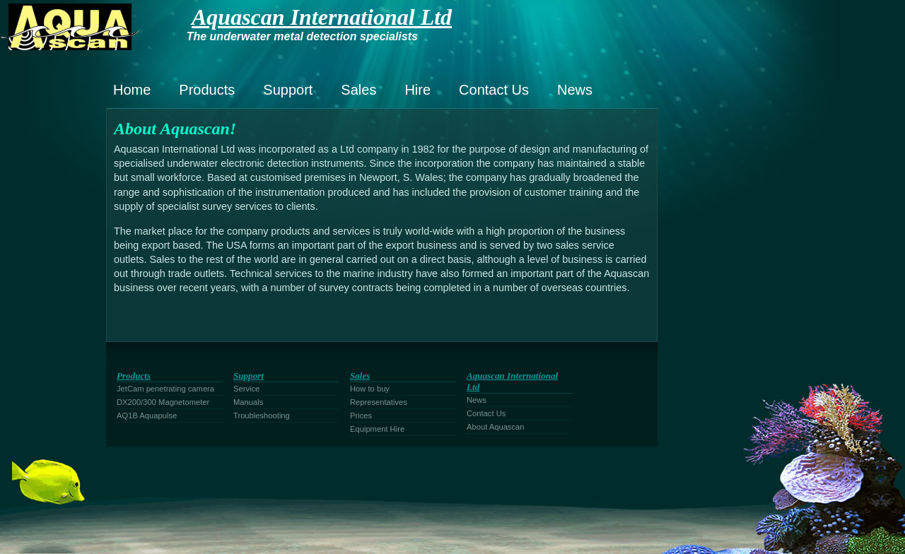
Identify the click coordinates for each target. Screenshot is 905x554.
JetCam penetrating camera (165, 388)
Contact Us (494, 90)
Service (246, 388)
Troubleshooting (261, 415)
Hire (417, 90)
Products (207, 90)
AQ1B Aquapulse (147, 415)
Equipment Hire (377, 429)
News (574, 90)
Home (132, 90)
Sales (358, 90)
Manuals (248, 402)
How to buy (370, 388)
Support (288, 90)
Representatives (378, 402)
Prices (361, 415)
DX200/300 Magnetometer (163, 402)
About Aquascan (496, 427)
